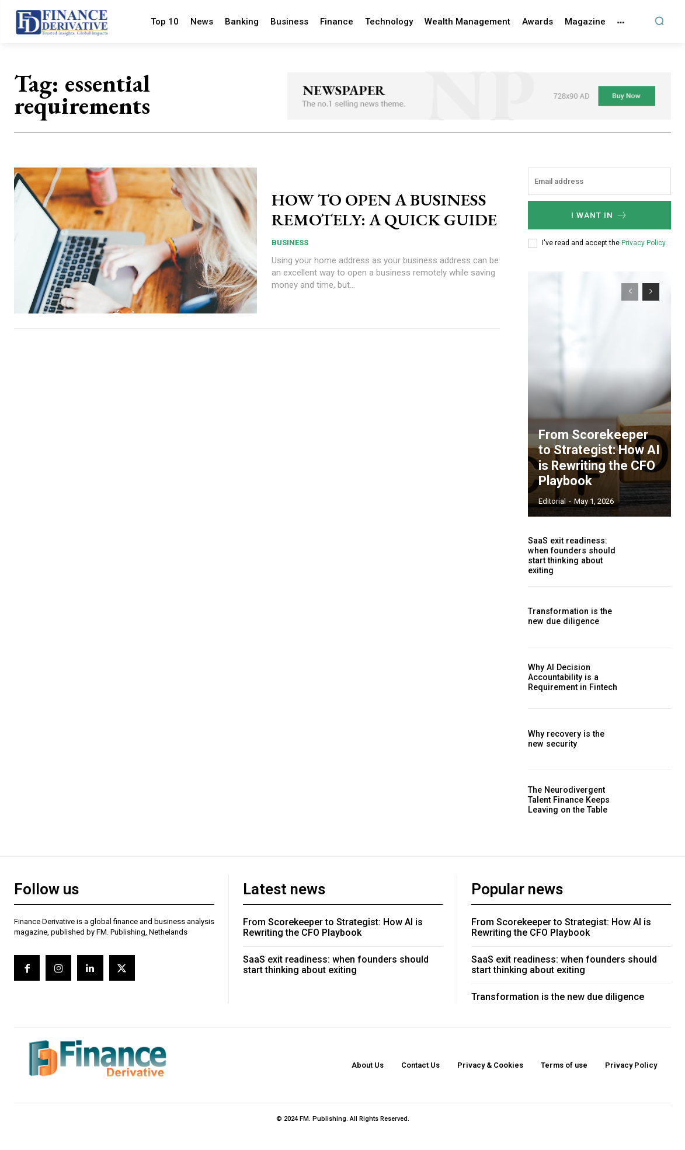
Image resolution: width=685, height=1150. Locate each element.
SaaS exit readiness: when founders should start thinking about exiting (571, 597)
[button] (659, 21)
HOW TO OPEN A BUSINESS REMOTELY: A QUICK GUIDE (384, 251)
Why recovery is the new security (565, 780)
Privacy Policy (643, 285)
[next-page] (650, 334)
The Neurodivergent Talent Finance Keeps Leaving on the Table (568, 841)
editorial (552, 543)
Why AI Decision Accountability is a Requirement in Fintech (572, 719)
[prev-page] (629, 334)
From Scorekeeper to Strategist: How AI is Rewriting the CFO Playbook (595, 503)
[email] (599, 223)
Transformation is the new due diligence (569, 658)
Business (290, 293)
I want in (599, 257)
